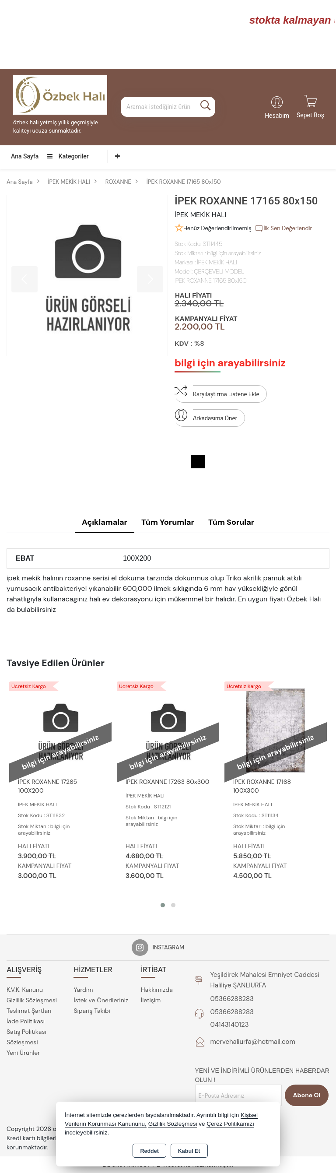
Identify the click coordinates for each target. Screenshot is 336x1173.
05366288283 (232, 998)
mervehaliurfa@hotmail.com (252, 1041)
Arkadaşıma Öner (206, 415)
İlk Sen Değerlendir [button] (283, 228)
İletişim (151, 1000)
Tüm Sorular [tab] (231, 522)
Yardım (83, 990)
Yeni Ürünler (23, 1053)
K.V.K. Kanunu (25, 990)
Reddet (149, 1151)
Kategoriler (67, 156)
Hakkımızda (157, 990)
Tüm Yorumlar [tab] (167, 522)
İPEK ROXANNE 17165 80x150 (211, 280)
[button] (163, 905)
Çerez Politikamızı (230, 1123)
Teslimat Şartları (29, 1011)
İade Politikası (26, 1021)
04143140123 (229, 1024)
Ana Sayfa (24, 156)
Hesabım (277, 115)
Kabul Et (189, 1151)
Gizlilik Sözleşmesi (32, 1000)
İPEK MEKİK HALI (217, 262)
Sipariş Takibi (92, 1011)
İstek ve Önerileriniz (101, 1000)
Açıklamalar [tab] (104, 522)
